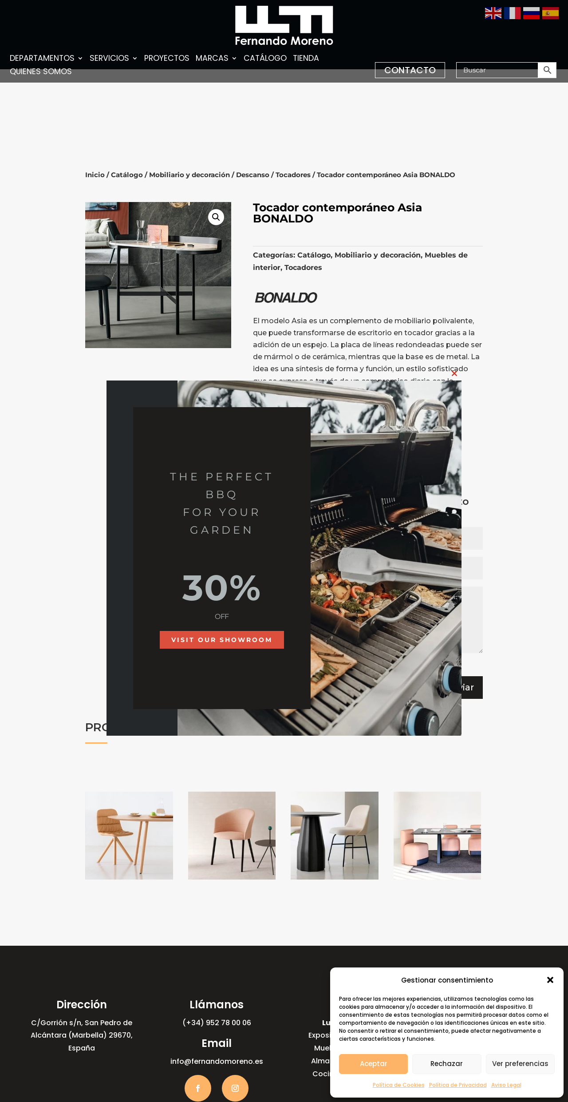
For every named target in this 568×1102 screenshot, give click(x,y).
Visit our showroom (221, 640)
